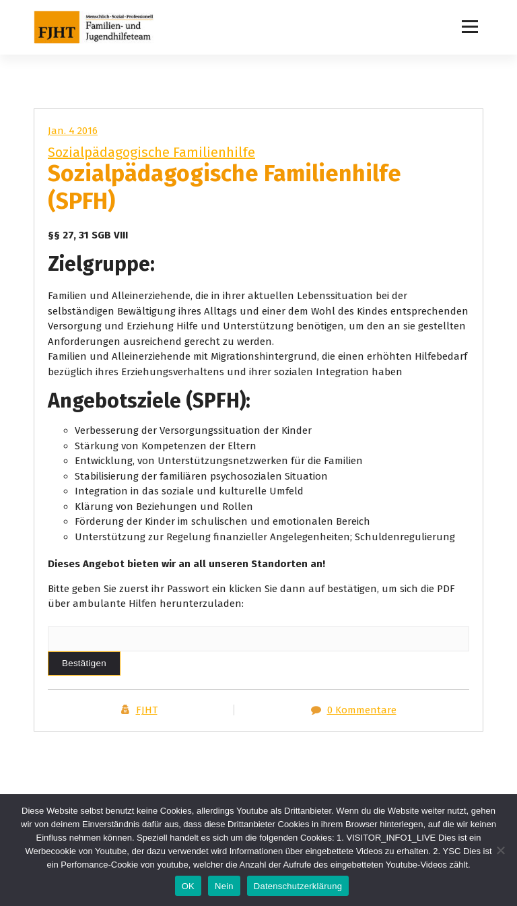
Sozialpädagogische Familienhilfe (151, 152)
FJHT (147, 710)
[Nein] (500, 850)
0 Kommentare (362, 710)
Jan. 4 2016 (73, 131)
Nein (224, 886)
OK (188, 886)
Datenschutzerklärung (298, 886)
